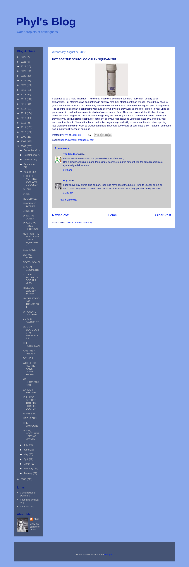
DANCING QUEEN (28, 217)
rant (92, 140)
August (28, 172)
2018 (24, 94)
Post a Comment (68, 200)
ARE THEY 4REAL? (29, 352)
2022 (24, 75)
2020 (24, 85)
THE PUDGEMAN (31, 344)
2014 (24, 113)
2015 (24, 108)
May (26, 454)
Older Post (163, 215)
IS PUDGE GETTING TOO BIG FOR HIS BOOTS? (29, 403)
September (29, 164)
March (27, 463)
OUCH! (27, 189)
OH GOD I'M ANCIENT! (30, 313)
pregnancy (83, 140)
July (26, 445)
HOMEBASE (30, 198)
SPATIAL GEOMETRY (31, 268)
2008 (24, 141)
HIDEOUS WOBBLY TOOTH (29, 290)
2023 (24, 71)
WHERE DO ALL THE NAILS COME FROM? (29, 369)
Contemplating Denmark (27, 494)
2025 (24, 61)
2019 (24, 90)
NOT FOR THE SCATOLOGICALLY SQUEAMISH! (31, 239)
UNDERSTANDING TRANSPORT (31, 302)
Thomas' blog (27, 506)
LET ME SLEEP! (28, 256)
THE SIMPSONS (30, 424)
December (29, 150)
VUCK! (26, 194)
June (27, 449)
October (28, 159)
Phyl (65, 180)
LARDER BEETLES (30, 391)
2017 (24, 99)
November (29, 155)
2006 (24, 479)
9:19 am (67, 170)
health (64, 140)
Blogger (108, 554)
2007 (24, 146)
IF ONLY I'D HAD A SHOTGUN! (30, 226)
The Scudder (70, 154)
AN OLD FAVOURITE (31, 321)
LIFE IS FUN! (30, 418)
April (26, 459)
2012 (24, 122)
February (29, 468)
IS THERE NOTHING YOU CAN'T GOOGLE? (30, 180)
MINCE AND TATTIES (29, 205)
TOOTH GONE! (31, 262)
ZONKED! (28, 211)
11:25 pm (68, 192)
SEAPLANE (29, 250)
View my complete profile (35, 527)
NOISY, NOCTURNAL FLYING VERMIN (31, 435)
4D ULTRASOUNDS (31, 382)
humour (72, 140)
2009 (24, 136)
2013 (24, 118)
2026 (24, 57)
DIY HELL (28, 358)
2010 (24, 132)
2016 (24, 104)
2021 (24, 80)
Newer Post (60, 215)
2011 (24, 127)
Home (112, 215)
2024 (24, 66)
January (28, 473)
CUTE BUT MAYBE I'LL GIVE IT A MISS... (30, 279)
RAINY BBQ (29, 413)
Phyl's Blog (46, 21)
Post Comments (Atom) (79, 222)
